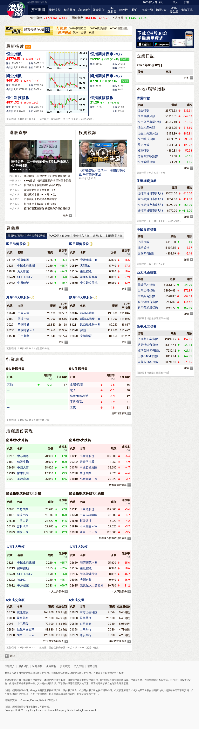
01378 (74, 467)
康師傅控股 (87, 461)
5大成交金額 (15, 600)
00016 (74, 313)
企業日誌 (146, 56)
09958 (11, 271)
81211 (74, 324)
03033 (74, 612)
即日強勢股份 (16, 244)
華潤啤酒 (23, 324)
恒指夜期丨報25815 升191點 (40, 203)
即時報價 (99, 10)
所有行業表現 (119, 413)
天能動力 (86, 265)
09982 (11, 282)
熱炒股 (123, 10)
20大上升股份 (56, 591)
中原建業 (23, 283)
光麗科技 (86, 579)
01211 (74, 456)
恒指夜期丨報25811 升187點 (40, 194)
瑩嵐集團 (23, 260)
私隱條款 (37, 666)
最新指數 (15, 46)
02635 (74, 585)
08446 (74, 277)
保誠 (83, 330)
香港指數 (143, 98)
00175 (11, 526)
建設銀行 (85, 635)
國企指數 (14, 76)
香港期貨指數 (147, 181)
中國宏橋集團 (88, 467)
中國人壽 (23, 313)
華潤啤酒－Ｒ (26, 330)
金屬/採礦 (76, 384)
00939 (74, 635)
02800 (11, 618)
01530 (11, 336)
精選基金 (69, 10)
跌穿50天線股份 (81, 297)
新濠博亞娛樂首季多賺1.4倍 (39, 189)
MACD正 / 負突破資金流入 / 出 (69, 235)
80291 (11, 330)
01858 (74, 282)
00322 (74, 461)
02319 (11, 473)
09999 (11, 532)
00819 (74, 265)
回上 (12, 655)
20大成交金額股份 (53, 641)
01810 (74, 479)
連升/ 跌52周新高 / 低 (107, 235)
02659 (74, 259)
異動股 (13, 228)
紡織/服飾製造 (79, 396)
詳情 (186, 168)
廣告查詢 (65, 666)
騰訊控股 (23, 612)
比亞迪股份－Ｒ (90, 324)
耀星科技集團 (89, 277)
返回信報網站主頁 (37, 2)
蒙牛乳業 (23, 473)
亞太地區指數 (147, 272)
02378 (74, 330)
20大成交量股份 (118, 641)
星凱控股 (86, 271)
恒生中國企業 (25, 629)
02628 (11, 313)
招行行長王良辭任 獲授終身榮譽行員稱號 (47, 208)
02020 (74, 336)
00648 (74, 623)
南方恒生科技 (88, 612)
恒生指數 (14, 54)
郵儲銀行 (85, 520)
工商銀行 (85, 629)
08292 (11, 579)
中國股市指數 (147, 229)
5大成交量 (76, 600)
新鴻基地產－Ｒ (90, 319)
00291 (11, 324)
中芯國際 (23, 456)
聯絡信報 (92, 666)
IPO (134, 10)
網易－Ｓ (22, 532)
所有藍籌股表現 (118, 484)
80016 (74, 318)
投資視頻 (88, 132)
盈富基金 (23, 618)
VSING (21, 579)
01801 (11, 318)
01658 (74, 520)
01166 (74, 271)
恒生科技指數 (18, 98)
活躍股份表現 (19, 431)
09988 (74, 532)
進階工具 (187, 10)
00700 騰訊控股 (98, 28)
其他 (10, 384)
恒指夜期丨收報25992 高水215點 (42, 185)
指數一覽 (147, 10)
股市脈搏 (38, 10)
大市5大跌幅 (78, 547)
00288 (74, 473)
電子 (73, 390)
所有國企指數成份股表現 (113, 538)
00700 (11, 612)
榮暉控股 (23, 568)
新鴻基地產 (87, 313)
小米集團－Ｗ (88, 479)
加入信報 (79, 666)
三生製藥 (23, 336)
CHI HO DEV (25, 277)
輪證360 (161, 10)
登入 (175, 2)
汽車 (75, 32)
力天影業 (23, 271)
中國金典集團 (26, 265)
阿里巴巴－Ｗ (88, 532)
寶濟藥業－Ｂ (89, 260)
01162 (11, 259)
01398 (74, 629)
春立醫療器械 (89, 283)
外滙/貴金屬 (173, 9)
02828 (11, 629)
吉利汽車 (22, 526)
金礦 (83, 32)
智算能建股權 (89, 574)
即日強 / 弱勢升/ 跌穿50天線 (26, 235)
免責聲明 (51, 666)
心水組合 (84, 10)
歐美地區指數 (147, 327)
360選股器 (111, 9)
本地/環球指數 (151, 89)
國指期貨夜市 (106, 76)
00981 (11, 456)
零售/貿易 (76, 401)
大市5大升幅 (15, 547)
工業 (73, 407)
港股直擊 (55, 10)
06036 (74, 579)
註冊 (186, 2)
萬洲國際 (85, 473)
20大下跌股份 (119, 591)
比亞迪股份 (87, 456)
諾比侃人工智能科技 (91, 585)
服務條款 (23, 666)
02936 (74, 574)
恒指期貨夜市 (106, 54)
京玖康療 (85, 623)
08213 (11, 568)
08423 (11, 277)
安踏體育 (86, 336)
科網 (91, 32)
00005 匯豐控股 (119, 28)
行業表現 (15, 359)
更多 (65, 215)
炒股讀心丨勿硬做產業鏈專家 (40, 199)
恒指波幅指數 (101, 98)
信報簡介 (10, 666)
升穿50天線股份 (18, 297)
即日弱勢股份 (79, 244)
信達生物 (23, 319)
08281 (11, 265)
